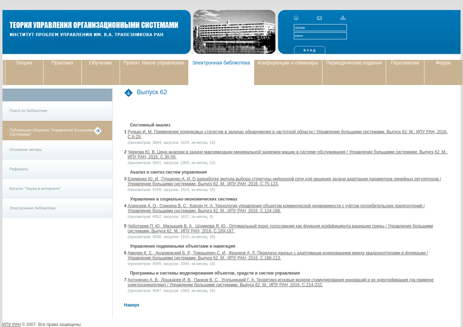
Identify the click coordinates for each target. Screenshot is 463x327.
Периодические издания (354, 63)
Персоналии (405, 63)
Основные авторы (26, 149)
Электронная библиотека (221, 63)
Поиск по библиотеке (28, 110)
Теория (24, 63)
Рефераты (19, 169)
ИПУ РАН (11, 324)
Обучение (100, 63)
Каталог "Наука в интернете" (35, 188)
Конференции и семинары (288, 63)
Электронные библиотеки (33, 208)
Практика (62, 63)
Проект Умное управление (154, 63)
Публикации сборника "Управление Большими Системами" (51, 132)
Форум (443, 63)
